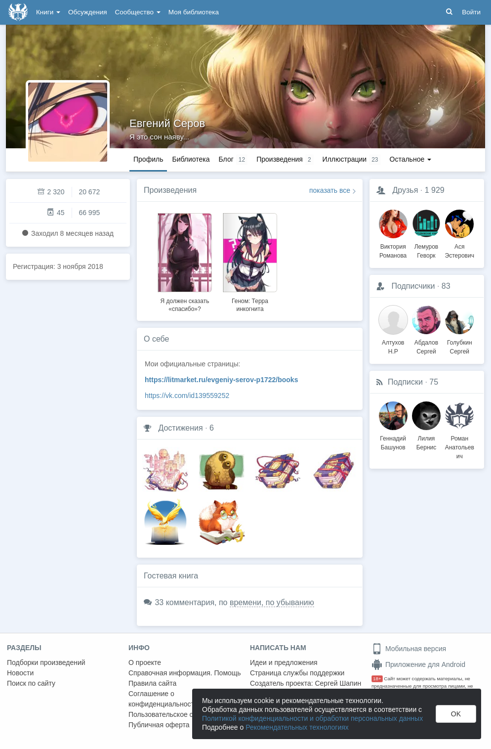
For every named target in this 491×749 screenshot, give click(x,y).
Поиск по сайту (31, 683)
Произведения (170, 190)
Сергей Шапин (338, 683)
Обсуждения (87, 12)
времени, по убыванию (272, 602)
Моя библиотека (193, 12)
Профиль (148, 159)
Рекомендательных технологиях (297, 727)
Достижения (180, 428)
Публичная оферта (159, 725)
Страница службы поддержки (297, 673)
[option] (184, 261)
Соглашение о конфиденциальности (163, 699)
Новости (20, 673)
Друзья (405, 190)
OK (456, 714)
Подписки (405, 382)
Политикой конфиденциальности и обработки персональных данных (312, 718)
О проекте (144, 662)
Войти (471, 12)
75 (433, 382)
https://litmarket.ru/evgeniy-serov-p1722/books (221, 380)
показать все (329, 190)
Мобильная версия (408, 648)
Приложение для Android (418, 664)
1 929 (435, 190)
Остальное (411, 159)
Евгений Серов (167, 123)
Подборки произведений (46, 662)
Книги (48, 12)
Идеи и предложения (284, 662)
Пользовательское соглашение (178, 714)
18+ (377, 678)
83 (446, 286)
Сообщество (138, 12)
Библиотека (190, 159)
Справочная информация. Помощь (184, 673)
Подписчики (413, 286)
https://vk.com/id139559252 (187, 395)
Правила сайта (152, 683)
